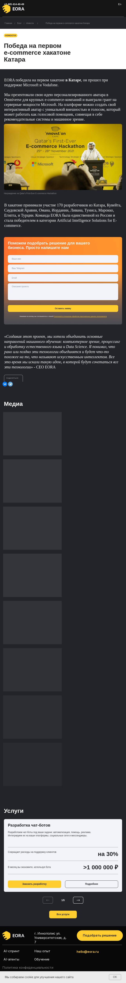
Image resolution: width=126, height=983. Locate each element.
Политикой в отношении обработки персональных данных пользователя (80, 316)
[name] (63, 259)
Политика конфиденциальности (27, 967)
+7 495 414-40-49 (14, 4)
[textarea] (63, 291)
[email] (63, 278)
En (119, 4)
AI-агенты (11, 959)
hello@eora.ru (88, 952)
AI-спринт (12, 951)
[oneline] (63, 268)
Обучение (41, 959)
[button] (100, 935)
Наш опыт (42, 951)
